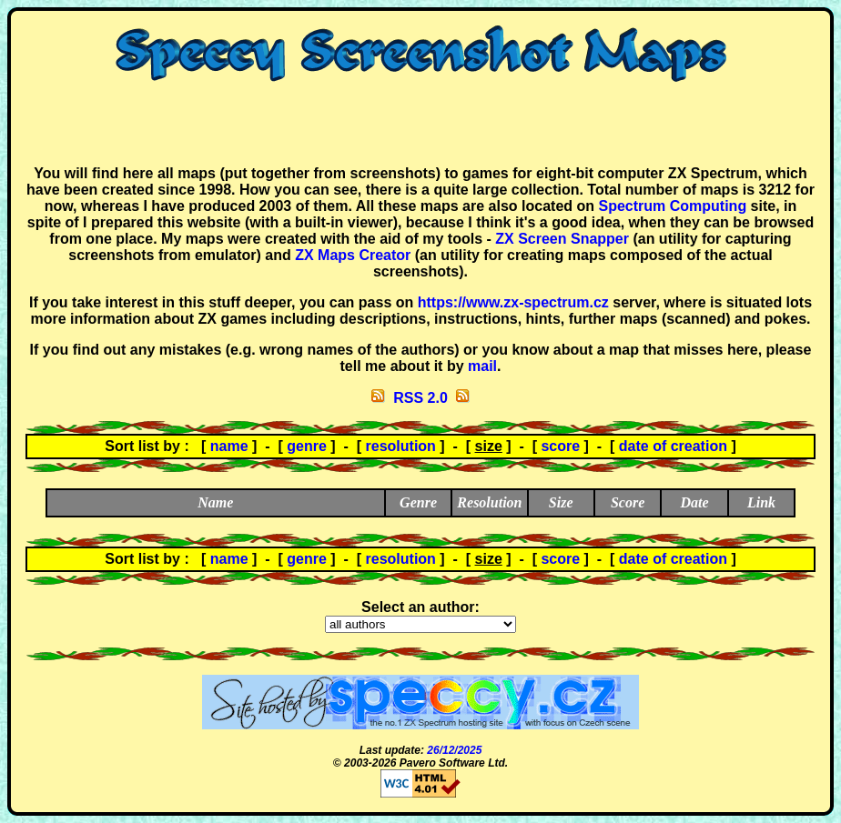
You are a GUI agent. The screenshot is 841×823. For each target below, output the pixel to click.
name (229, 446)
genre (307, 446)
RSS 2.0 (420, 398)
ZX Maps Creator (352, 255)
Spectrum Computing (672, 206)
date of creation (673, 446)
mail (482, 366)
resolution (401, 446)
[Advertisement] (420, 123)
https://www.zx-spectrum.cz (513, 302)
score (560, 446)
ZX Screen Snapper (562, 238)
